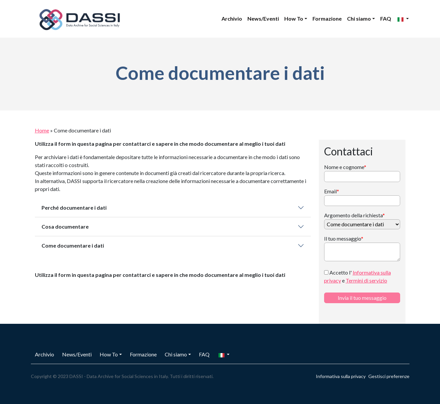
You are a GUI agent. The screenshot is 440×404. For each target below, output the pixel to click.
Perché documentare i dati (74, 207)
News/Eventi (263, 18)
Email (331, 191)
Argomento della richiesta (354, 215)
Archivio (231, 18)
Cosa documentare (65, 226)
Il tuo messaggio (343, 238)
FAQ (385, 18)
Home (42, 130)
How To (293, 18)
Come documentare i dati (73, 245)
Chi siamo (359, 18)
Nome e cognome (345, 167)
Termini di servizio (366, 280)
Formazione (327, 18)
